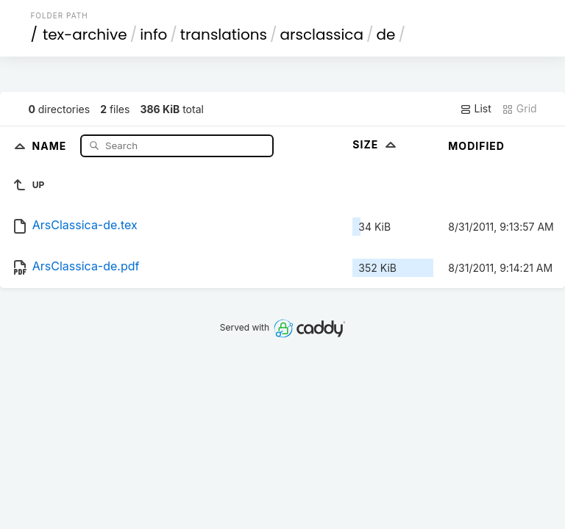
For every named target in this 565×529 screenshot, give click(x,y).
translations (223, 34)
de (386, 34)
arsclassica (321, 34)
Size (375, 144)
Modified (476, 146)
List (475, 108)
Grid (519, 108)
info (153, 34)
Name (51, 145)
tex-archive (85, 34)
